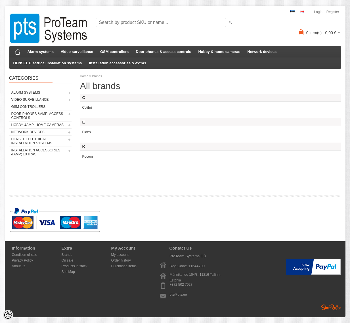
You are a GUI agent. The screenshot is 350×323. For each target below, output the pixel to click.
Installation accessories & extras (117, 63)
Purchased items (124, 266)
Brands (97, 76)
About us (18, 266)
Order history (121, 260)
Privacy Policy (22, 260)
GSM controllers (114, 52)
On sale (67, 260)
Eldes (86, 132)
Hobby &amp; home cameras (37, 125)
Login (318, 12)
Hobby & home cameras (219, 52)
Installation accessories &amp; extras (35, 152)
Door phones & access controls (163, 52)
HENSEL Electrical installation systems (47, 63)
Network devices (262, 52)
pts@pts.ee (178, 295)
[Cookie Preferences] (8, 315)
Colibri (87, 108)
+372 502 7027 (181, 285)
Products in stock (74, 266)
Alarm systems (41, 52)
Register (332, 12)
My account (120, 255)
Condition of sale (24, 255)
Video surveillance (77, 52)
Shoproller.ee (331, 307)
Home (84, 76)
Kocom (87, 157)
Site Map (68, 272)
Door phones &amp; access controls (37, 116)
